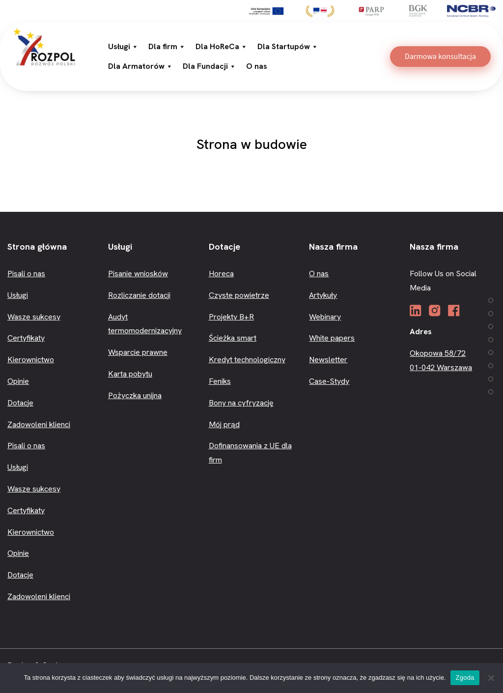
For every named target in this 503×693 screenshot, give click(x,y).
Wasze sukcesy (33, 317)
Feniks (220, 381)
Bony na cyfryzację (241, 403)
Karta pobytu (130, 374)
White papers (332, 338)
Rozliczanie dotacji (139, 295)
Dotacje (20, 403)
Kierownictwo (30, 359)
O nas (256, 66)
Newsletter (328, 359)
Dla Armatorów (140, 66)
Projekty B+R (231, 317)
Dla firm (167, 47)
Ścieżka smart (232, 338)
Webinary (325, 317)
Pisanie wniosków (138, 273)
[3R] (44, 45)
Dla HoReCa (222, 47)
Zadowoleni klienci (38, 424)
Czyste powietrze (239, 295)
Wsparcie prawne (138, 352)
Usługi (123, 47)
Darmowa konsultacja (440, 56)
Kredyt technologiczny (247, 359)
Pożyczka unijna (135, 395)
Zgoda (464, 677)
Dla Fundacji (209, 66)
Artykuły (323, 295)
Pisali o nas (26, 273)
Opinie (18, 381)
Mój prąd (224, 424)
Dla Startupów (287, 47)
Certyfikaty (26, 338)
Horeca (221, 273)
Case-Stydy (329, 381)
